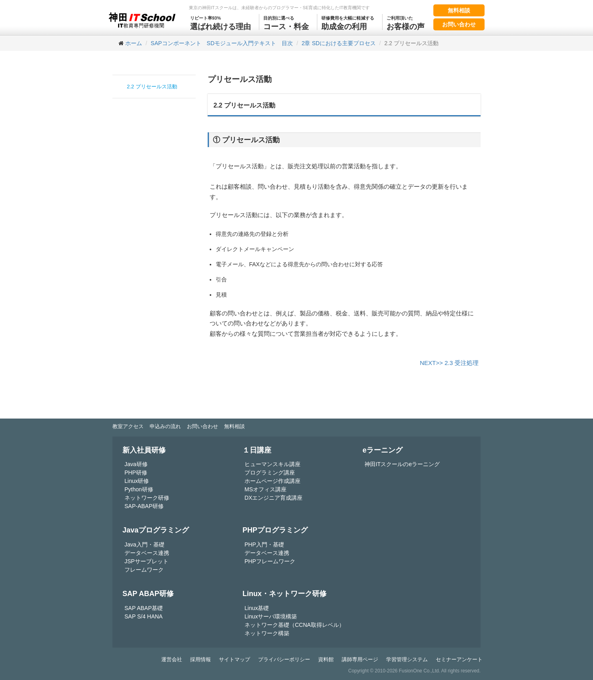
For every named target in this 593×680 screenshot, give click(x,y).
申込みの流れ (165, 426)
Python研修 (138, 489)
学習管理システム (407, 659)
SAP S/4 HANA (143, 616)
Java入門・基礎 (144, 544)
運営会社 (171, 659)
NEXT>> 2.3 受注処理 (449, 362)
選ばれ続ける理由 (220, 22)
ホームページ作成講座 (272, 481)
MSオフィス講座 (265, 489)
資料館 (326, 659)
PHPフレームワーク (269, 561)
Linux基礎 (256, 608)
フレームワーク (144, 569)
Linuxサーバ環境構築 (270, 616)
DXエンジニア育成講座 (273, 498)
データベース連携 (146, 553)
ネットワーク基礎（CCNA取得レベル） (294, 625)
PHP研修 (135, 472)
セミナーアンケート (459, 659)
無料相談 (459, 10)
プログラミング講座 (269, 472)
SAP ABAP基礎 (143, 608)
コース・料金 (286, 22)
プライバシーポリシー (284, 659)
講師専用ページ (360, 659)
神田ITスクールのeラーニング (402, 464)
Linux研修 (136, 481)
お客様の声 (406, 22)
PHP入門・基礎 (264, 544)
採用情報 (200, 659)
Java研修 (136, 464)
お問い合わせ (459, 24)
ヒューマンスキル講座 (272, 464)
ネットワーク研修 (146, 498)
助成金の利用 (347, 22)
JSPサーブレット (146, 561)
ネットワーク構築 (266, 633)
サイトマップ (234, 659)
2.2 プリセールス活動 (152, 87)
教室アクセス (128, 426)
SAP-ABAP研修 (144, 506)
